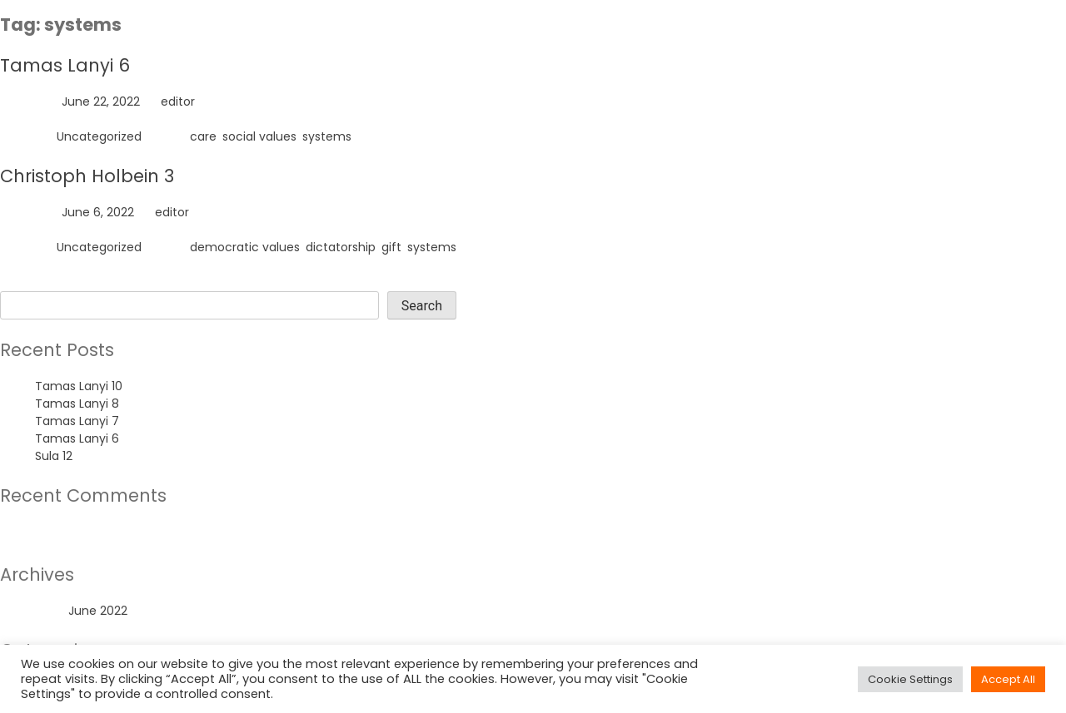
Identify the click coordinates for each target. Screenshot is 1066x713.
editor (178, 101)
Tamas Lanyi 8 (77, 403)
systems (326, 136)
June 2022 (97, 610)
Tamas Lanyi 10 (78, 386)
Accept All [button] (1008, 679)
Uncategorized (99, 136)
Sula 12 (53, 456)
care (203, 136)
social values (259, 136)
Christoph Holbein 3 (87, 176)
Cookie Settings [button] (910, 679)
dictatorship (341, 247)
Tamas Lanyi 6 (65, 65)
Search (20, 282)
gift (391, 247)
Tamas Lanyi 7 (77, 421)
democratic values (245, 247)
